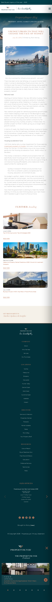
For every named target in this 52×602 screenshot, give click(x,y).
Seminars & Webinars (26, 414)
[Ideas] (32, 525)
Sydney (26, 369)
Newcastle (26, 380)
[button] (47, 496)
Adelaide (26, 398)
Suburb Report (26, 448)
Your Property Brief (26, 436)
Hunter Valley (26, 383)
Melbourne (26, 372)
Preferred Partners (26, 463)
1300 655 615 (26, 492)
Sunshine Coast (26, 394)
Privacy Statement (38, 534)
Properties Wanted (26, 418)
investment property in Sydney (15, 146)
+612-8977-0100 (26, 491)
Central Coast (26, 387)
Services (26, 353)
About (26, 346)
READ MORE (6, 238)
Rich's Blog (26, 433)
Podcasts (26, 421)
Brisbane (26, 376)
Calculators (26, 459)
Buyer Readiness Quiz (26, 452)
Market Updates (26, 425)
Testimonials (26, 467)
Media (26, 429)
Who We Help (26, 349)
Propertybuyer (26, 534)
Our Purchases (26, 357)
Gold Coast (26, 391)
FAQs (26, 470)
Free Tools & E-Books (26, 456)
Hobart (26, 402)
